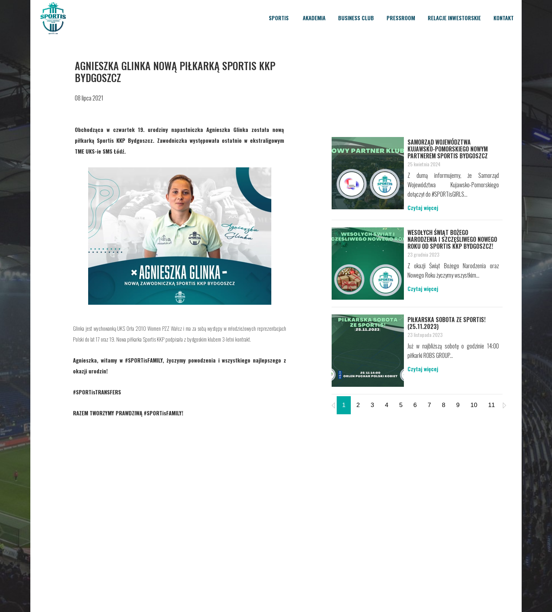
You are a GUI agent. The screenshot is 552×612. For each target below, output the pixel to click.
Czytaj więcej (422, 207)
